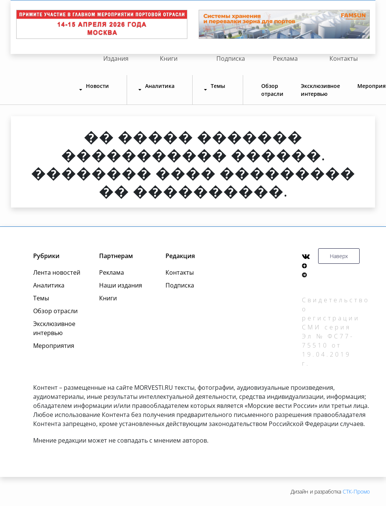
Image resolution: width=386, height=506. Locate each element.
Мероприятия (53, 345)
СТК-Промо (356, 491)
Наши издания (120, 285)
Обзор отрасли (272, 89)
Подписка (230, 58)
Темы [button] (218, 85)
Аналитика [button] (160, 85)
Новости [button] (97, 85)
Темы (41, 298)
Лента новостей (56, 272)
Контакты (343, 58)
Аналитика (48, 285)
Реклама (285, 58)
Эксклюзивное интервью (320, 89)
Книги (169, 58)
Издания (116, 58)
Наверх (339, 256)
